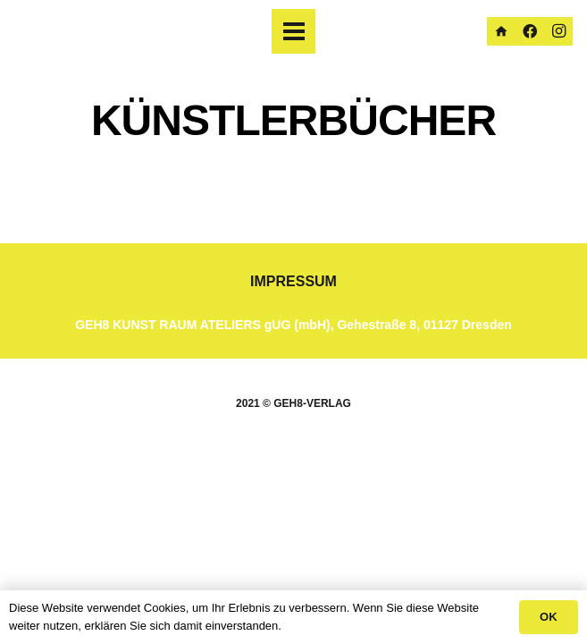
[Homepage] (501, 31)
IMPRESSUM (293, 281)
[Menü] (294, 31)
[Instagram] (558, 31)
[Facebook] (530, 31)
